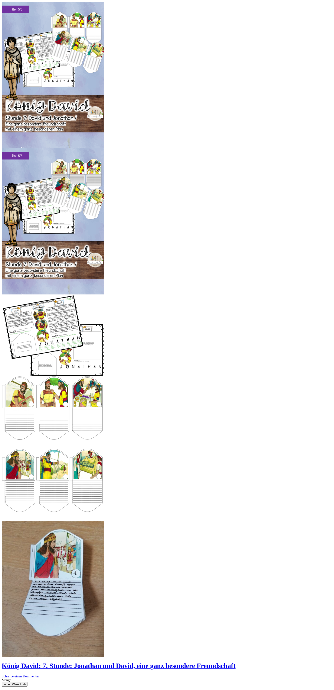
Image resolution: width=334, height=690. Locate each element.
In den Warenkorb (14, 684)
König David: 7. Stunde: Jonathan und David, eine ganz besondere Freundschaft (119, 666)
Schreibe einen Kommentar (20, 676)
